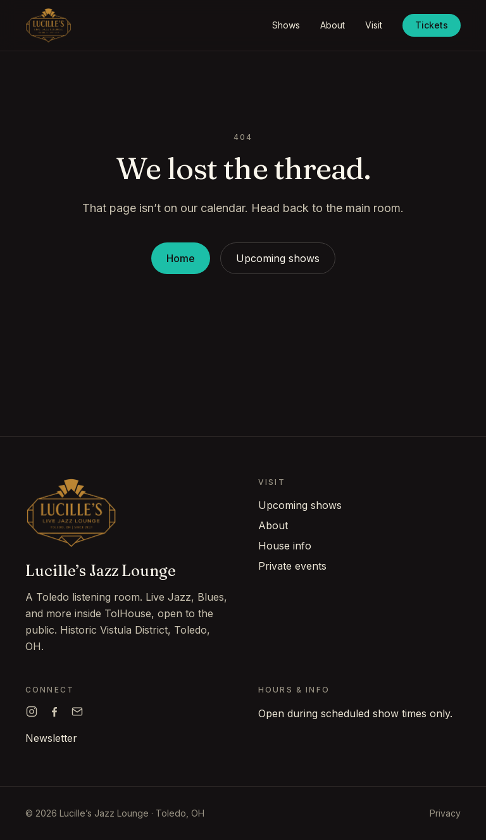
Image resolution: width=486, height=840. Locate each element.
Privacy (445, 813)
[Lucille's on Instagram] (31, 711)
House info (284, 545)
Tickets (431, 25)
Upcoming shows (278, 258)
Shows (286, 25)
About (332, 25)
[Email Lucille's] (77, 711)
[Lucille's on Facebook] (54, 711)
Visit (373, 25)
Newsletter (51, 738)
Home (180, 258)
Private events (292, 566)
